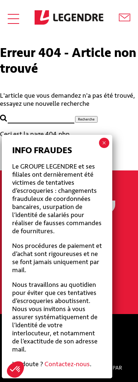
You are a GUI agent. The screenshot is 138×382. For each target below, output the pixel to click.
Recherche (86, 119)
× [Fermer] (104, 143)
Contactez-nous (67, 364)
